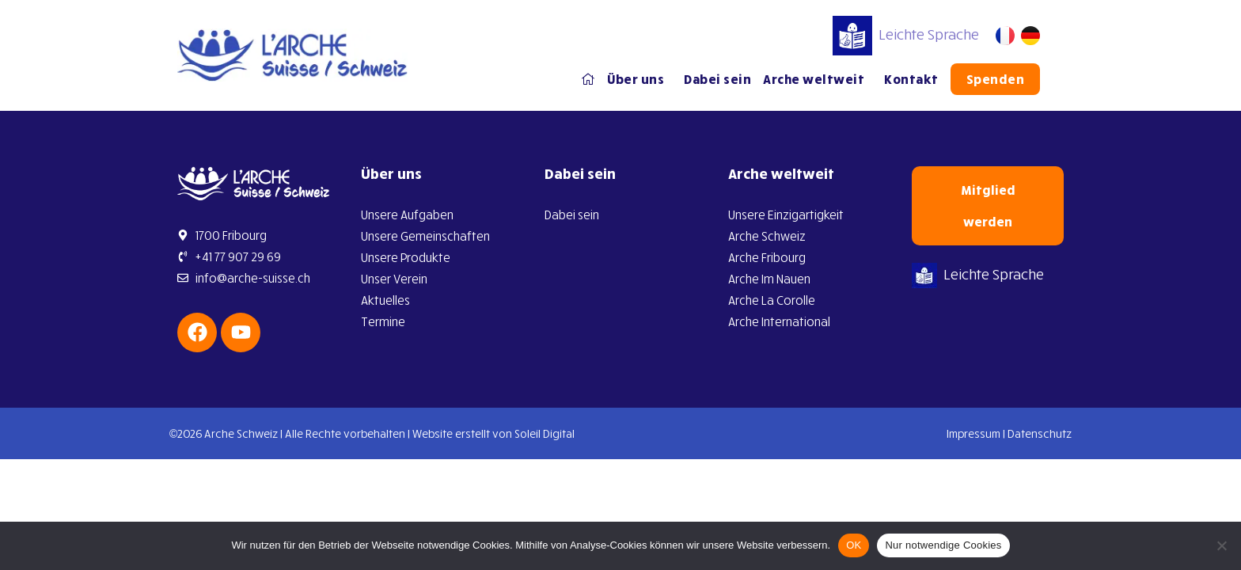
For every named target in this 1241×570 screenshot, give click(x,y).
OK (853, 545)
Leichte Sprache (906, 34)
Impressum (973, 433)
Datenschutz (1040, 433)
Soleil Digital (544, 433)
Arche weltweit (817, 79)
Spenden (995, 79)
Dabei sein (717, 79)
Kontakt (911, 79)
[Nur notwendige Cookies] (1221, 545)
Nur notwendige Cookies (943, 545)
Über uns (639, 79)
